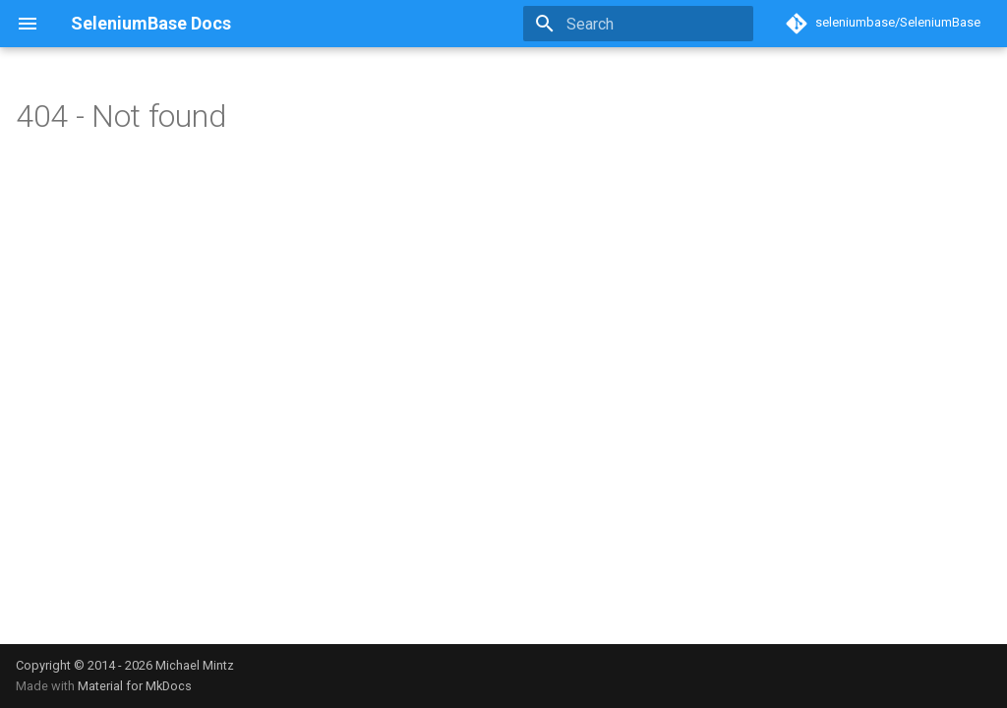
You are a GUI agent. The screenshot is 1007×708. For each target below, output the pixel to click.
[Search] (638, 23)
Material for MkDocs (135, 685)
